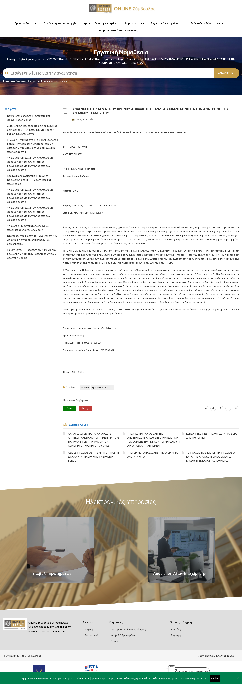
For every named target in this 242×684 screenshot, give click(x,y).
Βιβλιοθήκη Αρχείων (30, 59)
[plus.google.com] (228, 408)
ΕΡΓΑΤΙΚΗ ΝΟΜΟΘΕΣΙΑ (102, 387)
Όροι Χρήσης (34, 656)
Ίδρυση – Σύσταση (26, 23)
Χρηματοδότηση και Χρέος (101, 23)
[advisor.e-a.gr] (235, 408)
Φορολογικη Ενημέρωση (40, 81)
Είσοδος (176, 629)
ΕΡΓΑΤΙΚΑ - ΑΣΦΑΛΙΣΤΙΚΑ (86, 59)
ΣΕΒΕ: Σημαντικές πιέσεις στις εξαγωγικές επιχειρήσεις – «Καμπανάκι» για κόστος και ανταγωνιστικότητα (32, 129)
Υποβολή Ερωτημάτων (124, 635)
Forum (114, 641)
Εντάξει (215, 678)
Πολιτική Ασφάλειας (13, 656)
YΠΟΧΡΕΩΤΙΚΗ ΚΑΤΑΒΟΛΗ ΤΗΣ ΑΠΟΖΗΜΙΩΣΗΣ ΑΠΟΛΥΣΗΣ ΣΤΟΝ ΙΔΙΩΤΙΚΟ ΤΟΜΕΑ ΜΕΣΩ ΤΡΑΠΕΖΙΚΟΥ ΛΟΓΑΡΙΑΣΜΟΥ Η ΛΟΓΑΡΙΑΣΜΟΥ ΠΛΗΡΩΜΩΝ (153, 439)
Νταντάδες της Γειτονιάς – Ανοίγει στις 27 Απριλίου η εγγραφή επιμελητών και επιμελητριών (32, 239)
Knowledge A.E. (225, 655)
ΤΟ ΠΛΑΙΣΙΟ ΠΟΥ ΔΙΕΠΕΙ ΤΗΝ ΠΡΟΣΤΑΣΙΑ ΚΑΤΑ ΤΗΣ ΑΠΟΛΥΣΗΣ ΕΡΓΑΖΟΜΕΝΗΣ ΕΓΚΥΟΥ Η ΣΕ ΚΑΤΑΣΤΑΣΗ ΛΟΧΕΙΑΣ (210, 456)
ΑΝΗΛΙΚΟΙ (85, 387)
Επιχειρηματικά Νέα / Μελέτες (119, 30)
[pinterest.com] (220, 408)
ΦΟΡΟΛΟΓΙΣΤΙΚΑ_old (57, 59)
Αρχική (11, 59)
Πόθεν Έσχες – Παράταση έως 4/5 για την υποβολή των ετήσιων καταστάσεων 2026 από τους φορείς (31, 253)
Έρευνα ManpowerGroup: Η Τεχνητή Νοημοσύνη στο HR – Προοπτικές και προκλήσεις (29, 179)
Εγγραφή (176, 635)
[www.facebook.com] (213, 408)
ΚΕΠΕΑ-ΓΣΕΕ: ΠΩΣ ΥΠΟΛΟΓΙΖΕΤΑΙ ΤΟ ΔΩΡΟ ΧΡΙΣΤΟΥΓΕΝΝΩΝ (212, 435)
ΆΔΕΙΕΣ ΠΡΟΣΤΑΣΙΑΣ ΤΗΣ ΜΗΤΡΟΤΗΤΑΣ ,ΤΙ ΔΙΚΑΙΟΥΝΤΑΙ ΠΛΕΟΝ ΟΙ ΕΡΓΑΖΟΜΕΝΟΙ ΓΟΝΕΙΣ (93, 456)
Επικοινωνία (92, 635)
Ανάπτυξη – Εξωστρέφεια (208, 23)
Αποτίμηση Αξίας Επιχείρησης (128, 629)
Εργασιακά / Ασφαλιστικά (168, 23)
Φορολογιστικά (135, 23)
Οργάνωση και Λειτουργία (61, 23)
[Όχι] (237, 680)
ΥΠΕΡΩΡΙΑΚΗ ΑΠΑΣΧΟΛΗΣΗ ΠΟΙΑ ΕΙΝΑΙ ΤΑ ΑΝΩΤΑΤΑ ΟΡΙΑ (152, 454)
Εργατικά (109, 59)
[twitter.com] (205, 408)
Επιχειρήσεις (62, 81)
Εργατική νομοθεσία (129, 59)
